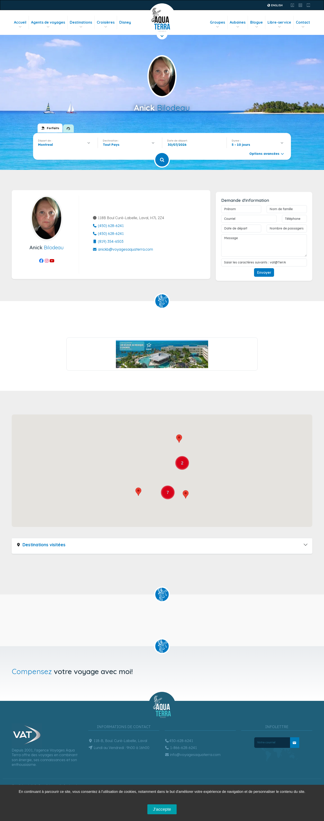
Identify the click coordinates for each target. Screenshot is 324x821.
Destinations (81, 24)
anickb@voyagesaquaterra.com (122, 249)
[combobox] (65, 144)
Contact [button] (303, 24)
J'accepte (162, 809)
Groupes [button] (217, 24)
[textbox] (112, 145)
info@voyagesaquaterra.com (192, 754)
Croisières (106, 24)
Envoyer (264, 272)
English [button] (275, 5)
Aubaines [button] (237, 24)
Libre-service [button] (279, 24)
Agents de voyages (48, 24)
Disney (125, 22)
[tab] (50, 128)
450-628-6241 (179, 740)
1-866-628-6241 (181, 747)
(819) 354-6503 (108, 241)
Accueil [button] (20, 24)
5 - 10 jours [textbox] (241, 145)
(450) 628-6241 (108, 225)
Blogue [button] (256, 24)
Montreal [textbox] (45, 145)
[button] (179, 438)
